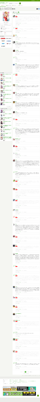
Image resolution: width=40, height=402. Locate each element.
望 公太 (2, 7)
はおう (16, 145)
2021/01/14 (25, 366)
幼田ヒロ (4, 130)
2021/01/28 (25, 301)
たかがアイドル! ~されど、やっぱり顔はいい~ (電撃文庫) (7, 133)
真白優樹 (16, 253)
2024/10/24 (25, 37)
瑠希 (16, 245)
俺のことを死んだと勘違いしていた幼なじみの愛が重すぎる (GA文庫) (7, 129)
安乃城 (16, 73)
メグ (16, 118)
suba (16, 188)
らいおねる (16, 50)
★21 (20, 346)
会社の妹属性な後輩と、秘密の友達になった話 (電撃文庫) (7, 125)
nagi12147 (16, 209)
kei (15, 265)
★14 (20, 155)
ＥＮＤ (16, 286)
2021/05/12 (25, 249)
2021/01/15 (25, 358)
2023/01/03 (25, 114)
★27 (20, 358)
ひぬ (16, 15)
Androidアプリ (11, 383)
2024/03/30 (25, 59)
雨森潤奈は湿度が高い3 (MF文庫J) (7, 121)
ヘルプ (10, 382)
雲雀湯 (4, 114)
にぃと (16, 127)
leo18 (16, 362)
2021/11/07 (25, 195)
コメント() (22, 37)
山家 (16, 274)
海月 (16, 101)
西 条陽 (4, 134)
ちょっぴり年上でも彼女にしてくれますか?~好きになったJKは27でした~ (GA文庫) (7, 86)
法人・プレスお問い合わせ (18, 382)
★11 (20, 134)
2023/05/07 (25, 97)
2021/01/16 (25, 334)
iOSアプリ (15, 383)
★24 (20, 231)
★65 (20, 107)
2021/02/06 (25, 282)
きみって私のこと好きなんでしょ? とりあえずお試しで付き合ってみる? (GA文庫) (7, 95)
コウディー (16, 41)
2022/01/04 (25, 184)
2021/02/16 (25, 270)
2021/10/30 (25, 205)
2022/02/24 (25, 167)
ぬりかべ (16, 171)
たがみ (16, 111)
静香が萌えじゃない (18, 138)
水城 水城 (4, 122)
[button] (20, 3)
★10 (20, 366)
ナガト (16, 296)
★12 (20, 309)
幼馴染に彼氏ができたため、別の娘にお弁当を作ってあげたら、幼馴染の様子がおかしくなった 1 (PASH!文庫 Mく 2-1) (7, 138)
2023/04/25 (25, 107)
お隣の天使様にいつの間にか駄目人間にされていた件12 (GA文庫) (7, 118)
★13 (20, 282)
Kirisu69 (16, 199)
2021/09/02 (25, 231)
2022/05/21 (25, 155)
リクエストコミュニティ (24, 382)
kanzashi (16, 84)
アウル (16, 350)
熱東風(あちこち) (17, 320)
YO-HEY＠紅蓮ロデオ (18, 313)
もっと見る (8, 106)
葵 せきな (4, 111)
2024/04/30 (25, 52)
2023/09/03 (25, 69)
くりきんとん (4, 139)
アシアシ (16, 27)
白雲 (16, 63)
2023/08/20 (25, 80)
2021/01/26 (25, 309)
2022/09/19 (25, 134)
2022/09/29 (25, 123)
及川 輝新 (4, 126)
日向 (16, 92)
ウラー (16, 216)
